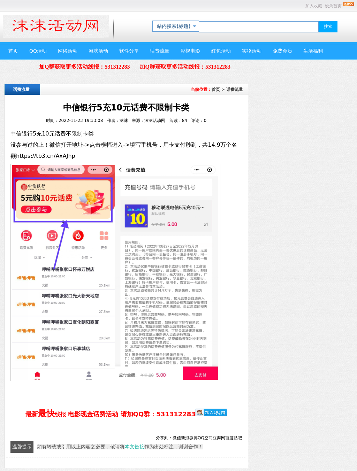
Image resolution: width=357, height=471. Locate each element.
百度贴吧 (233, 437)
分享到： (164, 437)
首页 (216, 89)
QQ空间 (205, 437)
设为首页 (333, 5)
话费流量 (234, 89)
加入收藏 (313, 5)
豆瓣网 (219, 437)
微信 (177, 437)
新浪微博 (189, 437)
